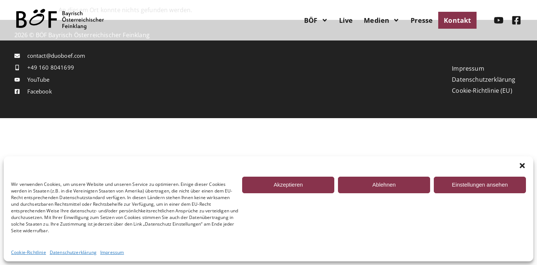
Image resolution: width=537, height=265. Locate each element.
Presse (422, 20)
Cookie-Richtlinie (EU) (482, 90)
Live (346, 20)
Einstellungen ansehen (480, 184)
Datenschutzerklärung (73, 252)
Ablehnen (383, 184)
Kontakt (457, 20)
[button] (522, 165)
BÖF (316, 20)
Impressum (112, 252)
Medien (382, 20)
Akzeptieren (288, 184)
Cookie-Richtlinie (28, 252)
